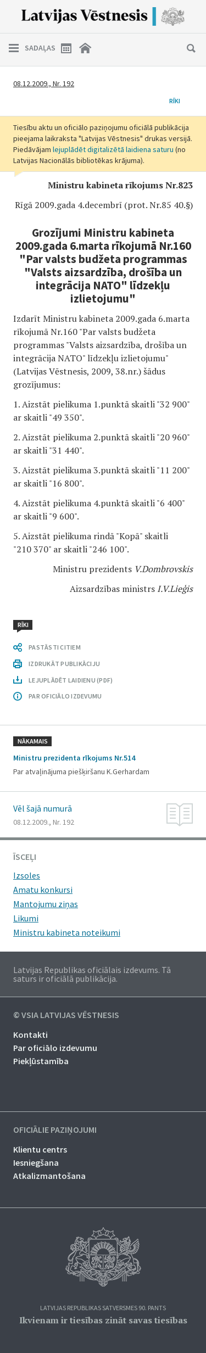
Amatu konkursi (43, 889)
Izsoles (26, 875)
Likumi (25, 918)
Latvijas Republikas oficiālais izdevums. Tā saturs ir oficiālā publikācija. (92, 974)
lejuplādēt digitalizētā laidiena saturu (113, 149)
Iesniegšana (36, 1162)
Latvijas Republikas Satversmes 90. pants (103, 1308)
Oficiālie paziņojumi (55, 1130)
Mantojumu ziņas (45, 903)
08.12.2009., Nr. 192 (43, 83)
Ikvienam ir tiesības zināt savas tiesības (103, 1320)
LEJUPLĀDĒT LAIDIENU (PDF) (71, 680)
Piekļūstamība (41, 1060)
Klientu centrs (40, 1149)
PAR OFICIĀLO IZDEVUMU (65, 696)
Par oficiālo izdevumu (55, 1047)
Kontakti (30, 1034)
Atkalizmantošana (49, 1175)
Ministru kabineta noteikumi (66, 932)
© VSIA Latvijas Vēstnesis (66, 1015)
